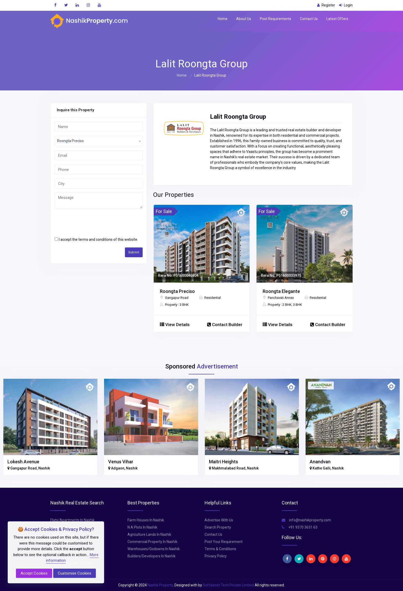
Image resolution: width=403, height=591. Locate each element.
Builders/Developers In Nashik (151, 556)
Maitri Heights (223, 461)
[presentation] (94, 223)
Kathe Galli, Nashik (327, 468)
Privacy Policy (216, 556)
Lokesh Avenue (23, 461)
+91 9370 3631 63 (299, 527)
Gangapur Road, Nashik (28, 468)
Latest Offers (337, 19)
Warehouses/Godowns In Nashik (153, 549)
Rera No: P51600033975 (281, 275)
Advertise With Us (219, 520)
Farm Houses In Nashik (145, 520)
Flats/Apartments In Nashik (72, 520)
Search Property (218, 527)
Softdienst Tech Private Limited (228, 585)
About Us (243, 19)
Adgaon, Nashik (123, 468)
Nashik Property (160, 585)
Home (222, 19)
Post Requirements (275, 19)
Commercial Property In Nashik (152, 542)
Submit (133, 252)
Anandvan (320, 461)
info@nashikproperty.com (306, 520)
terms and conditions (95, 239)
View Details (175, 324)
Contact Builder (224, 324)
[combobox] (99, 141)
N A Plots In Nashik (142, 527)
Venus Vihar (120, 461)
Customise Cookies (74, 573)
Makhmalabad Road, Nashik (234, 468)
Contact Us (309, 19)
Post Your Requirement (224, 542)
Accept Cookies (34, 573)
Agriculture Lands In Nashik (149, 534)
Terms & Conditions (220, 549)
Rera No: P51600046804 (178, 275)
